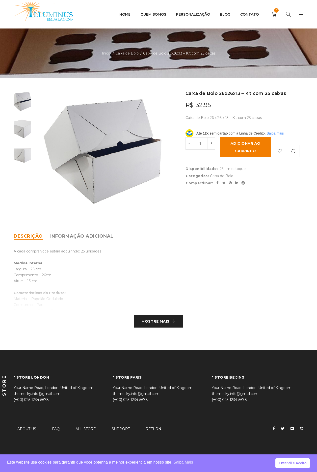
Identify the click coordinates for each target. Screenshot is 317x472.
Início (106, 53)
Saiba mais (275, 133)
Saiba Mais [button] (183, 462)
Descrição (28, 236)
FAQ (56, 429)
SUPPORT (121, 429)
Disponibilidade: (201, 168)
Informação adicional (81, 236)
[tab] (28, 236)
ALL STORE (86, 429)
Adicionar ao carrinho (246, 147)
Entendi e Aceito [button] (292, 463)
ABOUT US (26, 429)
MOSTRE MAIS (155, 321)
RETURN (153, 429)
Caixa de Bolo (127, 53)
